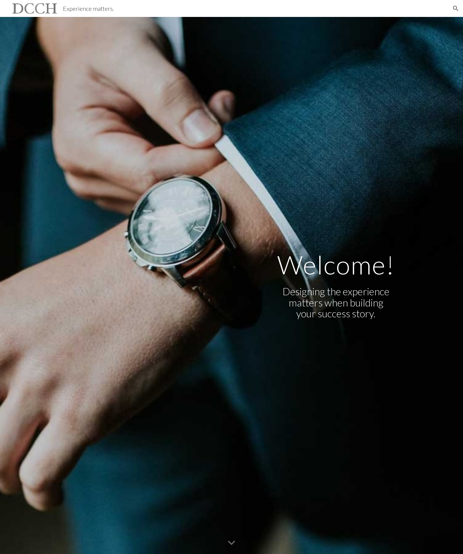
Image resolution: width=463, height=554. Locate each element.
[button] (455, 8)
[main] (336, 265)
